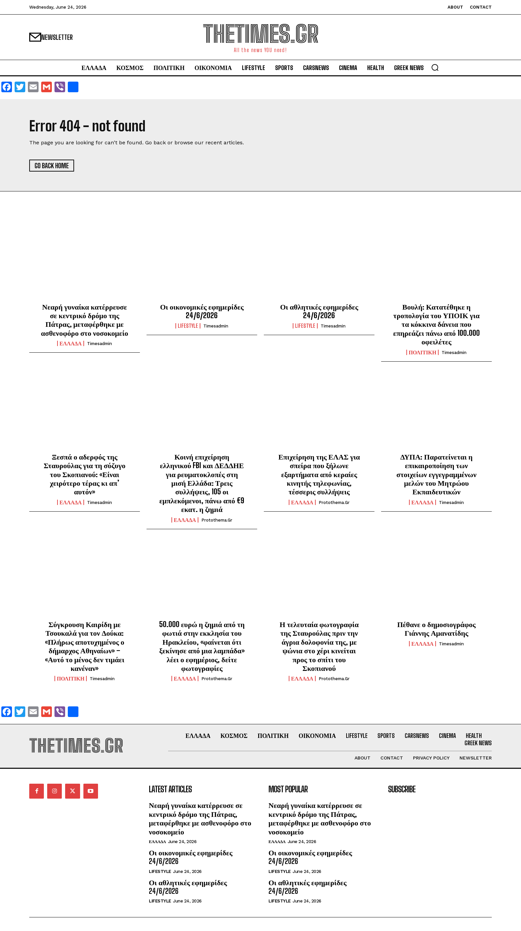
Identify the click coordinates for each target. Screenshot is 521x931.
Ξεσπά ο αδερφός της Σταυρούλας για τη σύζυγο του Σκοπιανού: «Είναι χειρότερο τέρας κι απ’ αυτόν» (85, 474)
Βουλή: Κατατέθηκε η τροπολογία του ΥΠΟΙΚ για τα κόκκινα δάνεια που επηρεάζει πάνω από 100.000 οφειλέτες (436, 324)
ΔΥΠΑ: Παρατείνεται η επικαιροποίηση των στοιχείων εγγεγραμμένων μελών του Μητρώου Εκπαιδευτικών (436, 474)
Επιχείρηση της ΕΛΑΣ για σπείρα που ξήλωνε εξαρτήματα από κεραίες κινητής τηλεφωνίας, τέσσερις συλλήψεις (319, 474)
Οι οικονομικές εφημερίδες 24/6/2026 (202, 311)
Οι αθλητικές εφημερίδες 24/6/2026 (319, 311)
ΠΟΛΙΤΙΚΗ (422, 352)
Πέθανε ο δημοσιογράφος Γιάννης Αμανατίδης (436, 628)
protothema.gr (216, 520)
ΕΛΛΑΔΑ (70, 343)
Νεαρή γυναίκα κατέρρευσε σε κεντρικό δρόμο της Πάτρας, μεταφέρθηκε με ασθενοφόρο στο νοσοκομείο (84, 319)
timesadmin (99, 343)
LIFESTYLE (188, 325)
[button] (435, 67)
